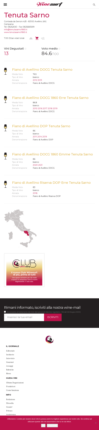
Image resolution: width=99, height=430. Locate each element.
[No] (95, 422)
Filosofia (10, 403)
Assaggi (9, 366)
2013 (40, 80)
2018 (50, 108)
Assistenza (11, 414)
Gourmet (10, 362)
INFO (8, 395)
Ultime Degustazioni (15, 382)
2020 (35, 165)
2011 (35, 136)
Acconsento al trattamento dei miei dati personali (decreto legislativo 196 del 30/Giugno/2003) (44, 312)
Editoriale (10, 350)
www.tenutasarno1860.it (15, 32)
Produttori (10, 386)
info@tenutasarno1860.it (15, 29)
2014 (39, 136)
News (8, 373)
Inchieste (10, 354)
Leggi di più (52, 425)
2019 (55, 108)
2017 (45, 108)
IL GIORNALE (12, 346)
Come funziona (12, 390)
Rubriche (10, 369)
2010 (35, 108)
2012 (35, 80)
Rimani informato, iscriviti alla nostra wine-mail (42, 307)
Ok (43, 425)
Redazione (10, 399)
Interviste (10, 358)
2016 (40, 108)
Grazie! (9, 407)
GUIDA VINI (11, 378)
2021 (40, 165)
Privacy (9, 410)
